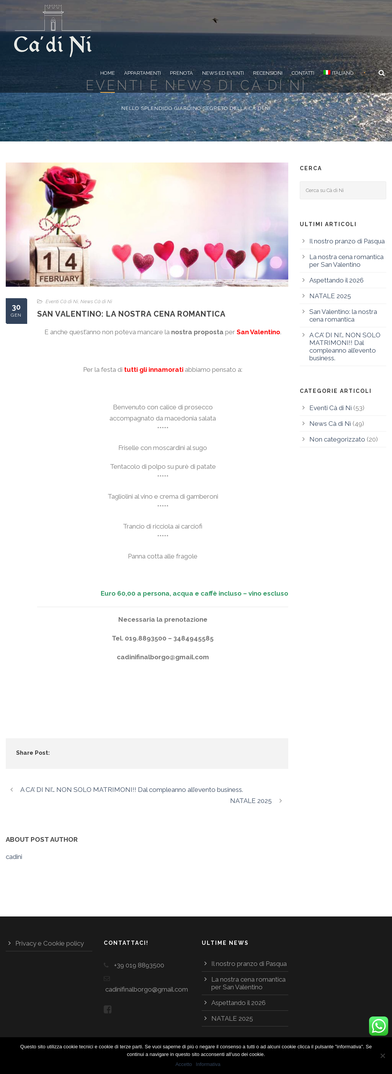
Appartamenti (142, 73)
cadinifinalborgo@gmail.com (146, 989)
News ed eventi (223, 73)
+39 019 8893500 (139, 965)
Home (107, 73)
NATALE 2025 (330, 296)
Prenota (181, 73)
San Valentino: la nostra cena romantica (343, 315)
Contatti (303, 73)
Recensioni (268, 73)
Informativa (208, 1064)
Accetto (183, 1064)
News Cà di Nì (96, 301)
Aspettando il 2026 (336, 280)
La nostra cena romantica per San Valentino (346, 260)
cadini (14, 857)
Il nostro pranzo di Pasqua (347, 241)
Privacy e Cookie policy (49, 943)
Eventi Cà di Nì (62, 301)
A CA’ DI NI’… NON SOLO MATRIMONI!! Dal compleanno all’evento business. (345, 346)
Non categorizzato (337, 439)
